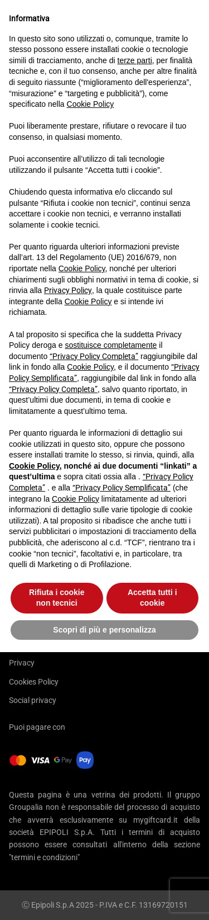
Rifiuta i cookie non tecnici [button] (57, 598)
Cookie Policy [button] (90, 104)
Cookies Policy (34, 681)
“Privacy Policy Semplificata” (121, 487)
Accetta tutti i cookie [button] (152, 598)
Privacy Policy (68, 290)
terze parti (135, 60)
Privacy (22, 662)
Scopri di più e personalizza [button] (104, 629)
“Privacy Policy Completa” (94, 356)
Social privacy (32, 700)
